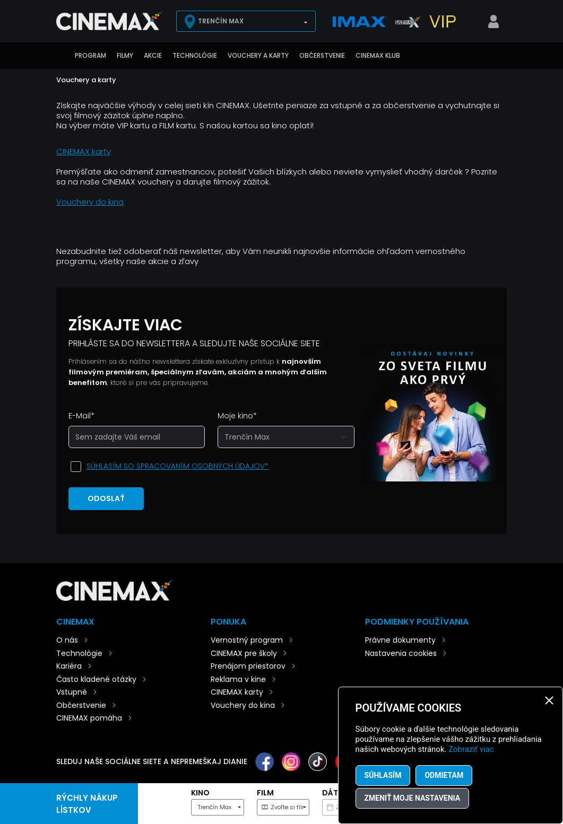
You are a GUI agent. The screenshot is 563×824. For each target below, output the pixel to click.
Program (90, 55)
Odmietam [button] (444, 775)
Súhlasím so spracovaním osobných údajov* (177, 466)
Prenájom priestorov (248, 666)
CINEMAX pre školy (244, 653)
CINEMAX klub (378, 55)
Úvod (61, 55)
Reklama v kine (238, 679)
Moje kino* (237, 415)
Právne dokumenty (400, 640)
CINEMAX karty (83, 151)
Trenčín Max (221, 20)
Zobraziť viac (471, 749)
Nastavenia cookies (401, 653)
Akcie (153, 55)
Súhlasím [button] (383, 775)
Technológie (194, 55)
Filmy (125, 55)
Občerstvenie (322, 55)
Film (265, 792)
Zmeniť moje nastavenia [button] (413, 798)
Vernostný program (247, 640)
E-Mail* (81, 415)
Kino (200, 792)
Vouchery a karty (258, 55)
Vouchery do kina (90, 201)
